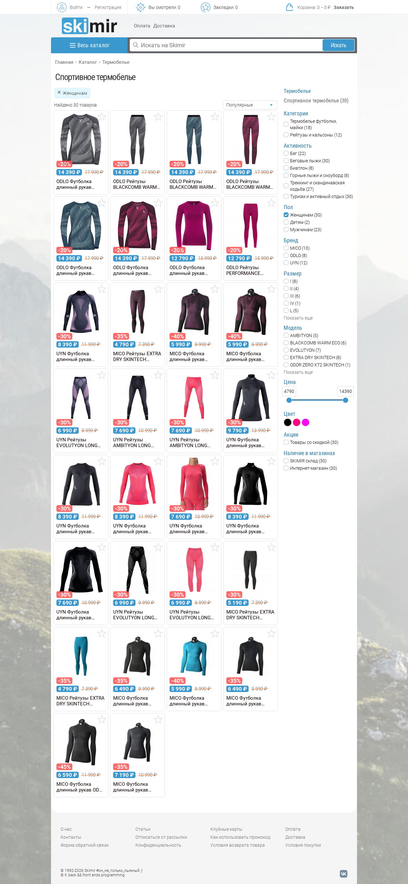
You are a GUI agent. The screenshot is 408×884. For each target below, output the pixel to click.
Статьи (142, 829)
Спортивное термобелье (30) (316, 100)
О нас (66, 829)
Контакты (71, 837)
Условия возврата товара (237, 845)
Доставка (164, 26)
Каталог (88, 62)
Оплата (142, 26)
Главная (64, 62)
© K (93, 875)
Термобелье (115, 62)
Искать (338, 45)
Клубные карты (226, 829)
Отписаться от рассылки (161, 837)
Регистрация (108, 7)
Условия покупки (303, 845)
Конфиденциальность (158, 845)
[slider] (289, 400)
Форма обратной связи (85, 845)
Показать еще (298, 317)
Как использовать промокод (240, 837)
